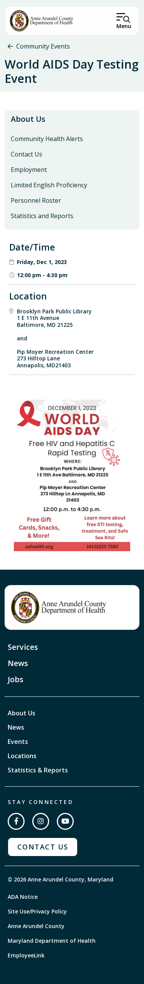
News (18, 663)
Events (18, 741)
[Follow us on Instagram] (40, 821)
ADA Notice (23, 896)
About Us (28, 119)
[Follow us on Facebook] (16, 821)
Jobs (15, 679)
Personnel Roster (36, 200)
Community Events (43, 46)
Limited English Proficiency (49, 185)
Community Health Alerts (47, 139)
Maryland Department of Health (52, 940)
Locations (22, 756)
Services (23, 647)
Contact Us (26, 154)
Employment (29, 169)
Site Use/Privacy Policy (37, 911)
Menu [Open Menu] (123, 26)
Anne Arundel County (36, 926)
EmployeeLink (26, 955)
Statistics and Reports (42, 216)
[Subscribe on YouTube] (65, 821)
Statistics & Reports (38, 770)
